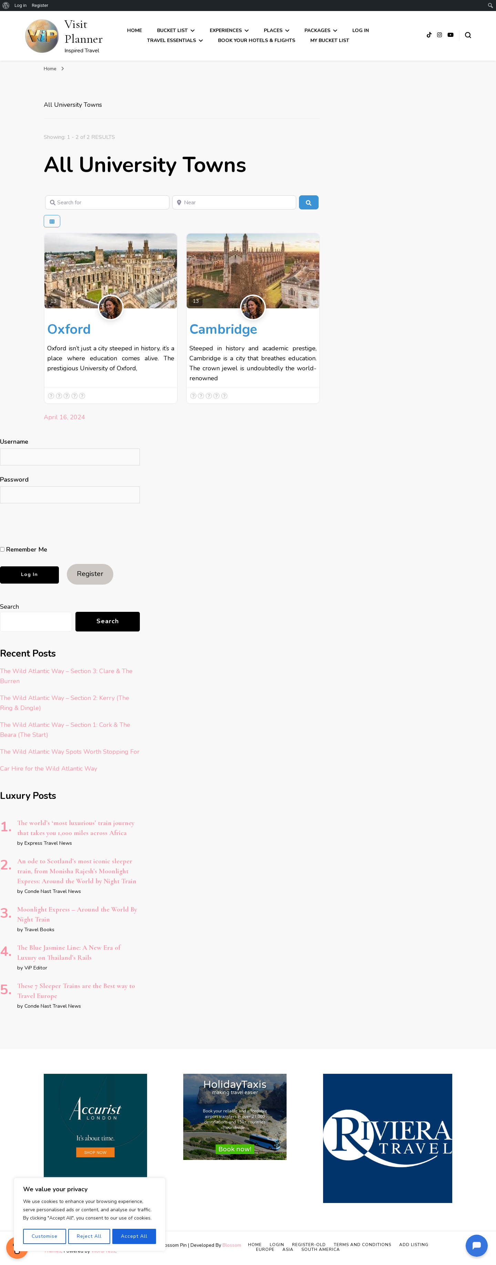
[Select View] (52, 221)
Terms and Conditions (362, 1244)
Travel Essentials (171, 40)
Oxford (69, 329)
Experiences (226, 30)
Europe (265, 1249)
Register (90, 573)
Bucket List (172, 30)
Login (277, 1244)
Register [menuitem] (40, 5)
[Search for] (107, 202)
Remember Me (23, 549)
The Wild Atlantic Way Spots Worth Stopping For (70, 752)
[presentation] (47, 525)
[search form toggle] (468, 35)
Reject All (89, 1236)
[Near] (234, 202)
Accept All (134, 1236)
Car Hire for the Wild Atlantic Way (48, 768)
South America (320, 1249)
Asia (287, 1249)
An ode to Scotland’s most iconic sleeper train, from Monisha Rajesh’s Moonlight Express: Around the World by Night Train (76, 871)
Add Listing (413, 1244)
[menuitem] (6, 5)
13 (53, 301)
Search (9, 607)
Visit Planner (83, 31)
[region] (89, 1215)
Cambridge (223, 329)
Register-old (309, 1244)
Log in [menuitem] (20, 5)
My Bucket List (329, 40)
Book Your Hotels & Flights (256, 40)
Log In (360, 30)
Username (14, 442)
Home (134, 30)
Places (273, 30)
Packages (317, 30)
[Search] (308, 202)
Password (14, 479)
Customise (44, 1236)
